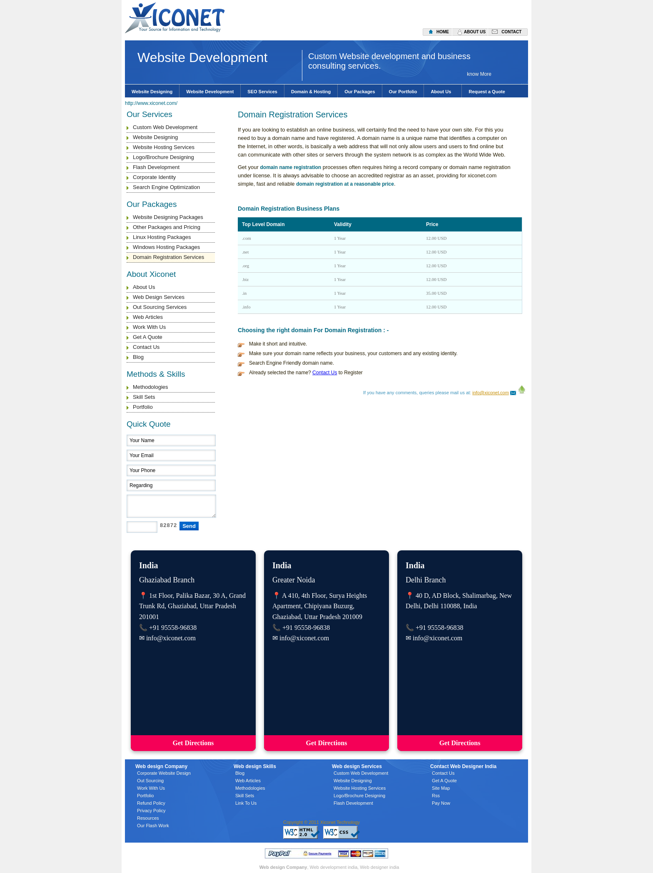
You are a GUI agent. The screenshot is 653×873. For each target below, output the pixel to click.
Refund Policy (151, 803)
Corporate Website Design (164, 773)
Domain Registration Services (168, 257)
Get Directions (193, 742)
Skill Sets (144, 397)
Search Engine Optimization (166, 187)
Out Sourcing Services (160, 307)
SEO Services (262, 91)
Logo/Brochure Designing (163, 157)
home (442, 32)
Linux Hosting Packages (162, 237)
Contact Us (146, 347)
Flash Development (156, 167)
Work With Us (149, 327)
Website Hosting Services (163, 147)
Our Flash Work (153, 825)
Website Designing (152, 91)
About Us (443, 91)
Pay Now (441, 803)
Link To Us (246, 803)
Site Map (441, 788)
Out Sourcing (150, 780)
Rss (436, 795)
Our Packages (359, 91)
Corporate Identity (154, 177)
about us (475, 32)
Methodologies (150, 387)
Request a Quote (487, 91)
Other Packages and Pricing (166, 227)
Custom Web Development (165, 127)
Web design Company (283, 867)
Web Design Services (158, 297)
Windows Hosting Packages (166, 247)
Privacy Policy (151, 810)
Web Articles (148, 317)
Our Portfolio (403, 91)
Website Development (210, 91)
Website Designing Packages (168, 217)
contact (511, 32)
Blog (138, 357)
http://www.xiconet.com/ (151, 103)
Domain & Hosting (311, 91)
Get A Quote (147, 337)
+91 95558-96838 (173, 627)
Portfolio (143, 407)
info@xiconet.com (490, 392)
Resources (148, 818)
